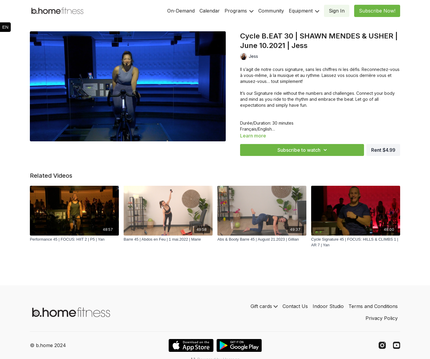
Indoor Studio (328, 306)
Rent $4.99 (383, 150)
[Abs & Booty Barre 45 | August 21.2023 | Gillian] (261, 239)
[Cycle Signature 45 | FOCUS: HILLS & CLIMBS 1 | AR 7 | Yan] (355, 242)
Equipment (304, 11)
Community (271, 11)
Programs (239, 11)
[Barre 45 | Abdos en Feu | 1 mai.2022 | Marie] (168, 239)
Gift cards (264, 306)
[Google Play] (239, 345)
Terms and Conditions (373, 306)
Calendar (209, 11)
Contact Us (295, 306)
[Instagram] (382, 345)
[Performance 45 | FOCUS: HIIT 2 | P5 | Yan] (74, 239)
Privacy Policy (382, 318)
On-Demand (181, 11)
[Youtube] (396, 345)
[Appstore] (191, 345)
